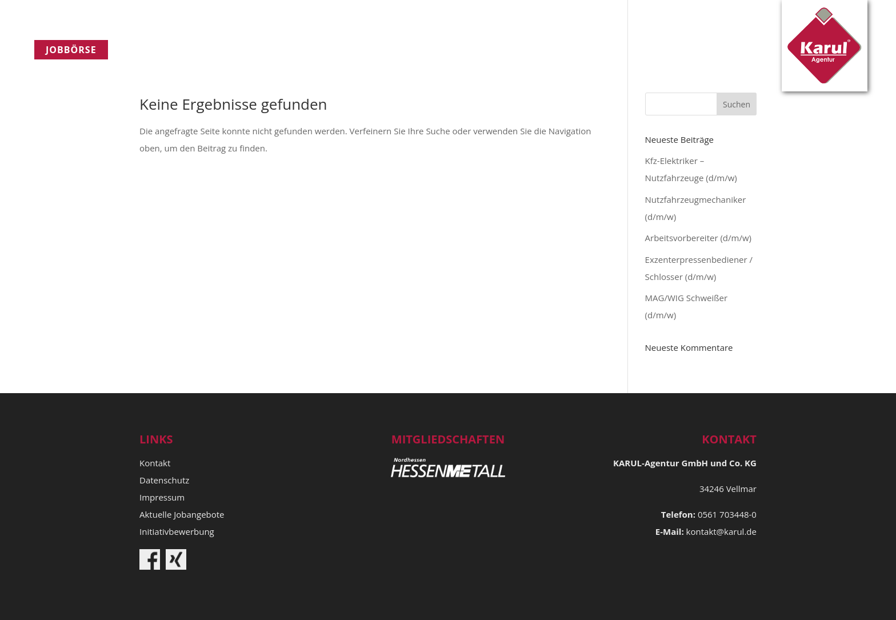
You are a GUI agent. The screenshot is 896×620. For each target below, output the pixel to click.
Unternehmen (170, 49)
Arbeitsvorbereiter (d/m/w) (698, 237)
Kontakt (378, 49)
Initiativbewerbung (176, 531)
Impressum (162, 497)
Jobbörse (71, 49)
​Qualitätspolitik (281, 49)
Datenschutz (164, 480)
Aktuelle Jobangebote (182, 514)
